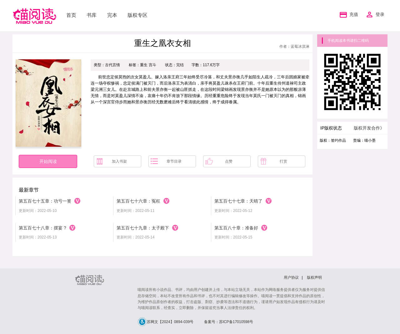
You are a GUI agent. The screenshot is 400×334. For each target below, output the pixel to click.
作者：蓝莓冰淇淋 (294, 46)
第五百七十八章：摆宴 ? (42, 227)
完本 (112, 15)
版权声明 (314, 277)
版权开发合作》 (369, 127)
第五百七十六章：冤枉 (138, 201)
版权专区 (138, 15)
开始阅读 (48, 161)
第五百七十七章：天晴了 (238, 201)
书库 (92, 15)
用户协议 (291, 277)
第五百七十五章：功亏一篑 (45, 201)
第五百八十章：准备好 (236, 227)
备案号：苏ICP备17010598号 (228, 322)
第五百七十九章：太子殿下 (143, 227)
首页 (71, 15)
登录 (380, 14)
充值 (348, 14)
